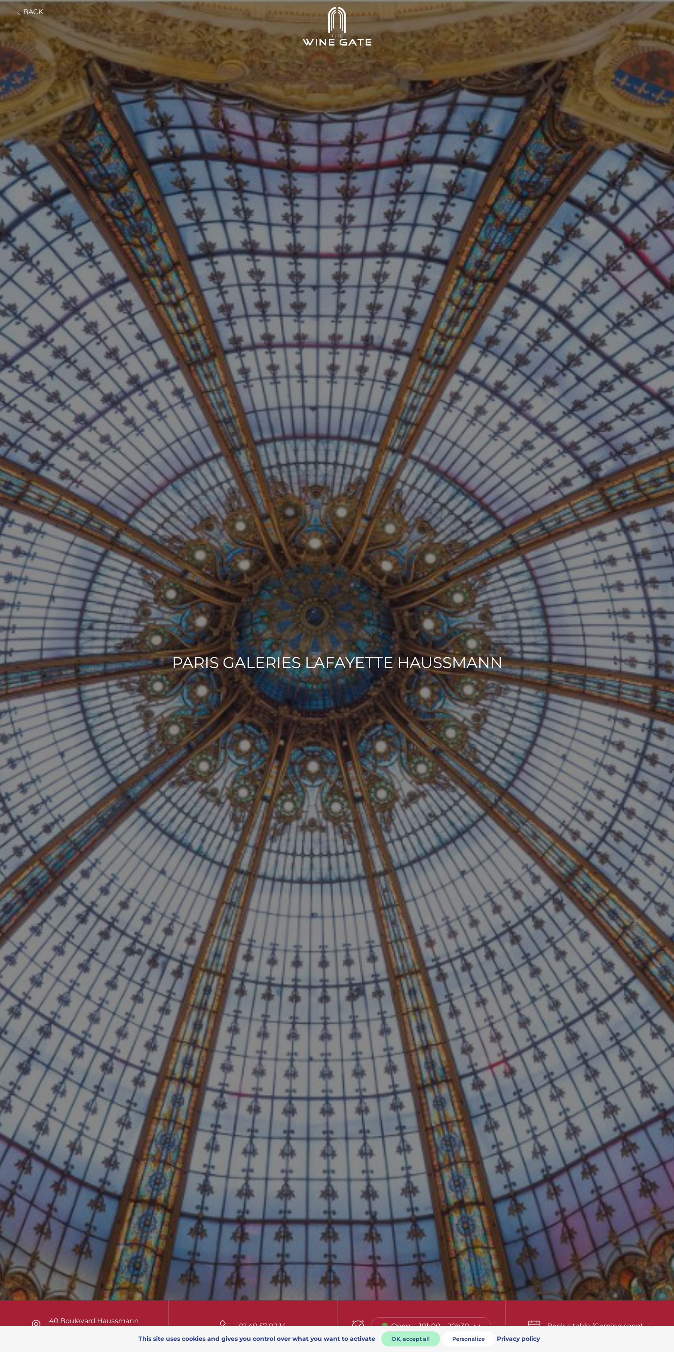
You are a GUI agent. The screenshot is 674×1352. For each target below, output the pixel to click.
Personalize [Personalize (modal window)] (468, 1339)
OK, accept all (411, 1339)
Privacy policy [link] (518, 1339)
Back (30, 12)
